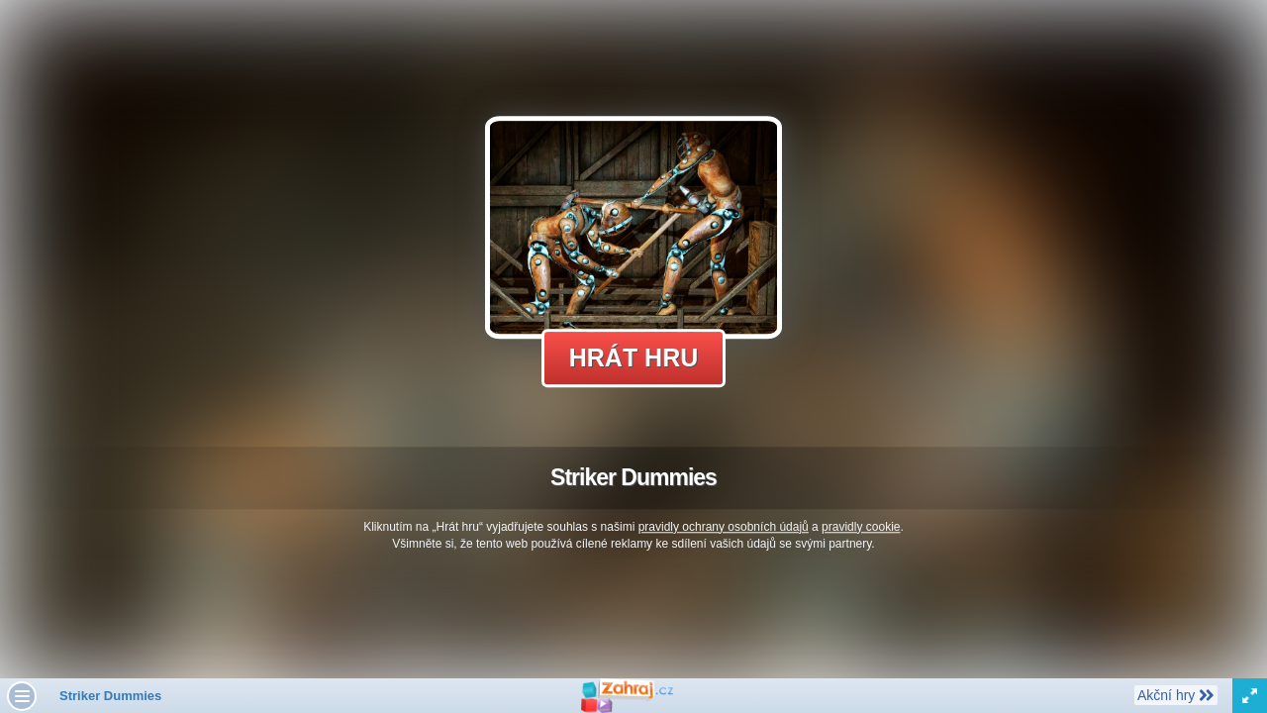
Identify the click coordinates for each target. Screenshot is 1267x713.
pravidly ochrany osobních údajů (723, 527)
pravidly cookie (861, 527)
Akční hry (1175, 694)
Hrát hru (634, 357)
